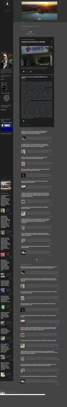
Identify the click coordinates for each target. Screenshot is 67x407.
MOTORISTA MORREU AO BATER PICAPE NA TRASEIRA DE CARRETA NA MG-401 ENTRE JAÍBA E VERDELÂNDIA (5, 283)
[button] (51, 42)
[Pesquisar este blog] (40, 29)
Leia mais (50, 141)
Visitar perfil (7, 11)
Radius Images (42, 261)
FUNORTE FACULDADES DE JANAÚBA (33, 42)
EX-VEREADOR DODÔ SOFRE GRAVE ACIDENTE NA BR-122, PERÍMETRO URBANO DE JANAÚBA (38, 340)
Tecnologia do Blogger (40, 259)
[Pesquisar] (60, 2)
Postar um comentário (25, 124)
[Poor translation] (3, 393)
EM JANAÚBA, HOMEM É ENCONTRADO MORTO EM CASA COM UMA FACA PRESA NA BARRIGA (39, 376)
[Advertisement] (58, 51)
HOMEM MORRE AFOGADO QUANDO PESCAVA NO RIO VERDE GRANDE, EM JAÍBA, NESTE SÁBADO (5, 331)
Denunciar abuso (3, 178)
